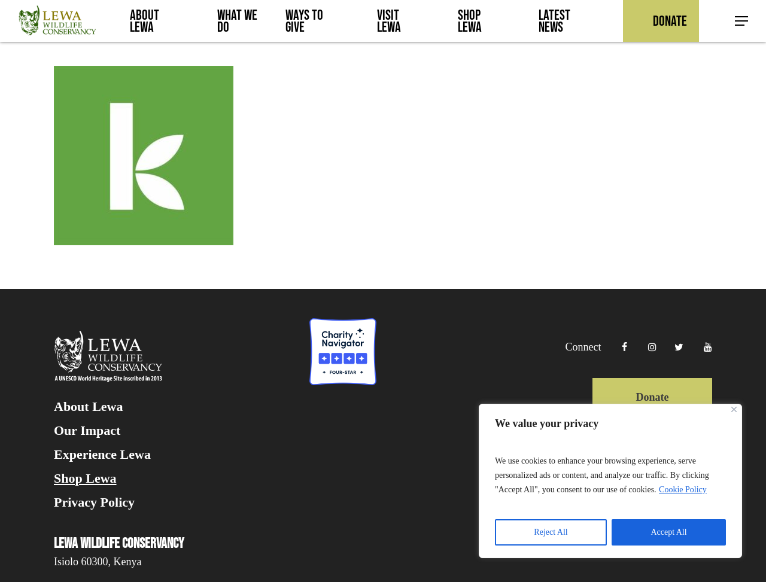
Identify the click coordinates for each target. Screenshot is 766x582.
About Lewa (88, 406)
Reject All (550, 532)
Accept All (668, 532)
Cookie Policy (683, 489)
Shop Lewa (85, 478)
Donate (652, 397)
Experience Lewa (102, 454)
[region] (610, 481)
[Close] (734, 409)
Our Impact (87, 430)
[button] (742, 21)
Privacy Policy (94, 502)
